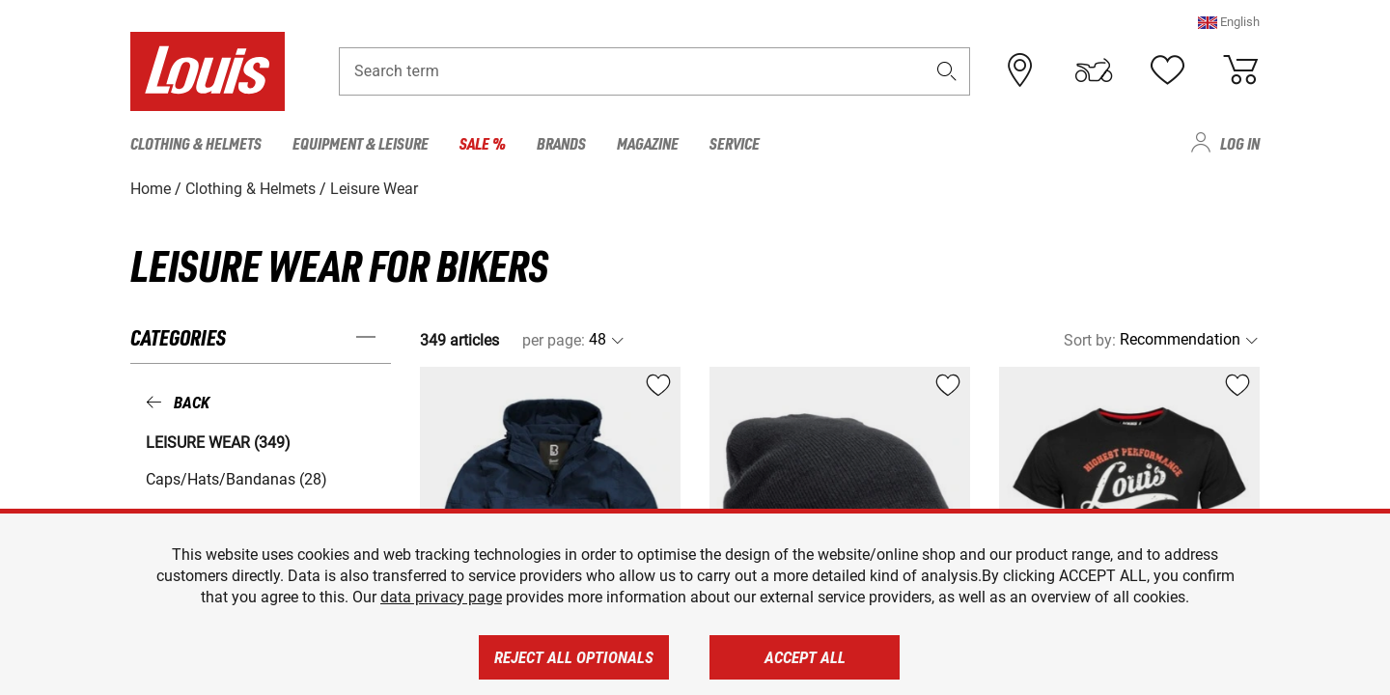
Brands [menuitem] (561, 142)
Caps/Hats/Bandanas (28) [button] (236, 478)
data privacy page (441, 597)
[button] (1229, 23)
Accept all (805, 657)
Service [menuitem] (734, 142)
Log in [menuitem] (1240, 142)
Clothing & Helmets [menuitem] (196, 142)
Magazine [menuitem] (648, 142)
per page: (553, 339)
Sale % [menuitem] (482, 142)
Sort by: (1090, 339)
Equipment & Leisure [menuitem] (360, 142)
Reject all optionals (573, 657)
